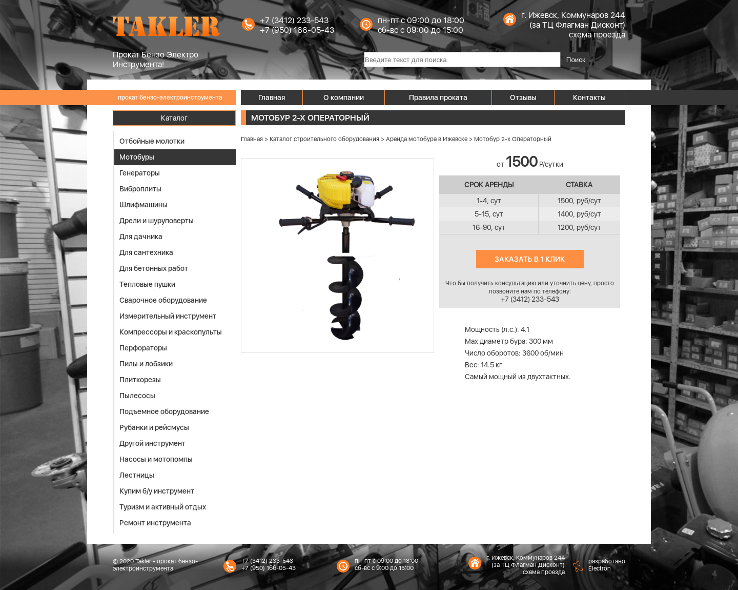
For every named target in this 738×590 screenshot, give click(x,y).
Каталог (174, 118)
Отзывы (523, 97)
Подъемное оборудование (164, 411)
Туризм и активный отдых (162, 507)
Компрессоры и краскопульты (170, 332)
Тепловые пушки (147, 284)
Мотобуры (136, 157)
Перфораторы (143, 348)
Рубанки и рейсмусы (154, 427)
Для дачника (140, 236)
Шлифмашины (143, 205)
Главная (271, 97)
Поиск (575, 60)
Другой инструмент (152, 443)
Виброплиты (140, 189)
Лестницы (136, 475)
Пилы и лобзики (146, 364)
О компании (343, 97)
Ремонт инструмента (155, 523)
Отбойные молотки (151, 141)
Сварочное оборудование (163, 300)
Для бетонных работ (153, 268)
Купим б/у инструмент (156, 491)
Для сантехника (146, 252)
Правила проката (438, 97)
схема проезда (597, 35)
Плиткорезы (140, 380)
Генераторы (139, 173)
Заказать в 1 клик (530, 259)
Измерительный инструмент (167, 316)
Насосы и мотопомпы (156, 459)
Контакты (589, 97)
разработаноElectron (606, 565)
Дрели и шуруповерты (156, 221)
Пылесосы (137, 395)
